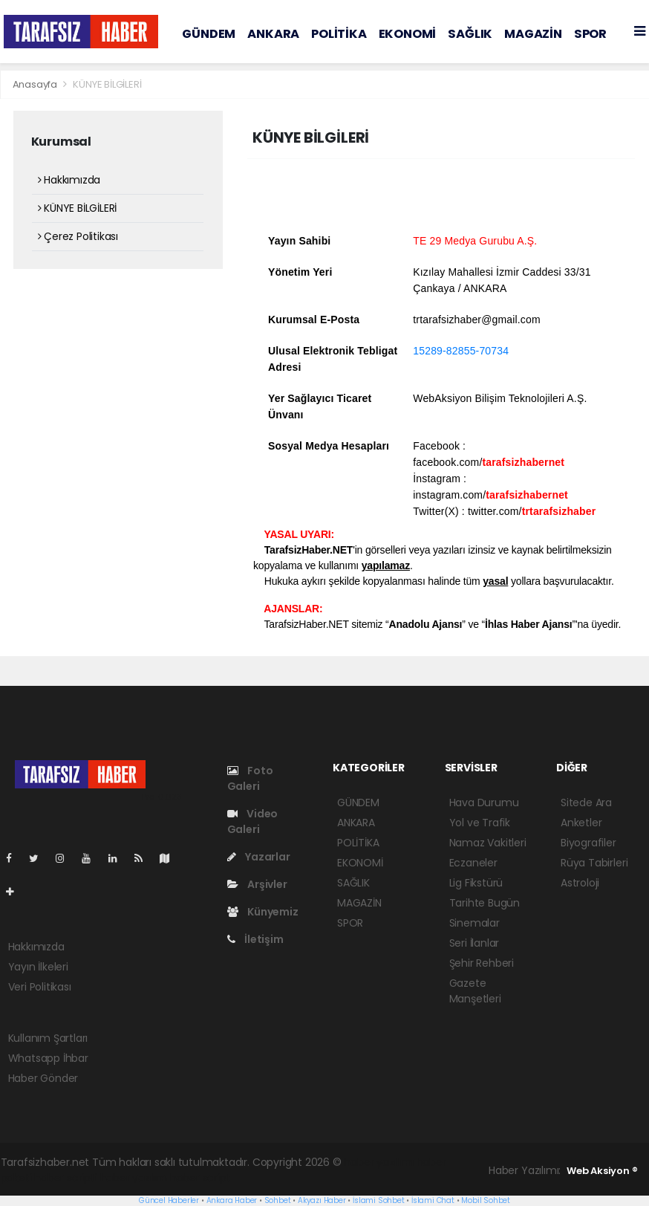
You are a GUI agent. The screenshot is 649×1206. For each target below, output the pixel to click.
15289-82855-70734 (461, 351)
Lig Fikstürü (476, 882)
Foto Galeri (250, 778)
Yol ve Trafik (480, 822)
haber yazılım (134, 1177)
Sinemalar (474, 922)
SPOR (590, 33)
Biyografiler (588, 842)
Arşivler (257, 884)
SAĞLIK (470, 33)
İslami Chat (432, 1200)
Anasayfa (36, 84)
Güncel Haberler (169, 1200)
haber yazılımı (378, 1162)
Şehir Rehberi (482, 963)
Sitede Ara (586, 802)
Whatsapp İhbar (48, 1058)
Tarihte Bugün (485, 902)
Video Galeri (252, 821)
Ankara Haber (232, 1200)
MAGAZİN (533, 33)
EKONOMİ (408, 33)
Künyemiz (263, 911)
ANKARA (273, 33)
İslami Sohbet (379, 1200)
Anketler (581, 822)
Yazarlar (258, 856)
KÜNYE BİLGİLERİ (107, 84)
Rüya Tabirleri (594, 862)
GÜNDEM (208, 33)
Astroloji (580, 882)
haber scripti (65, 1177)
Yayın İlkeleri (38, 966)
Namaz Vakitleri (487, 842)
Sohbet (277, 1200)
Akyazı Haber (322, 1200)
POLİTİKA (338, 33)
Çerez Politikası (78, 236)
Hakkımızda (69, 179)
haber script (200, 1177)
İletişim (255, 939)
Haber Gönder (43, 1078)
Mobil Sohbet (485, 1200)
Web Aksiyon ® (602, 1171)
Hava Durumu (484, 802)
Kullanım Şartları (48, 1038)
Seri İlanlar (474, 943)
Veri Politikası (39, 986)
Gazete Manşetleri (475, 991)
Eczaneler (473, 862)
